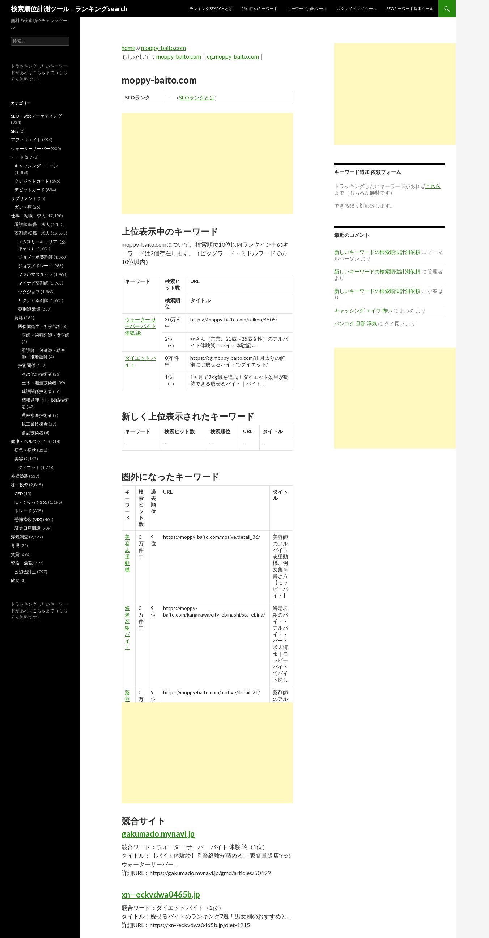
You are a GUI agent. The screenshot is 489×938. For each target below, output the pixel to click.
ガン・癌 (23, 207)
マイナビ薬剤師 (33, 283)
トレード (23, 510)
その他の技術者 (37, 374)
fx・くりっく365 (30, 502)
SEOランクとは (196, 97)
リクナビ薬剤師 (33, 300)
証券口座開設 (27, 528)
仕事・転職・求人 (28, 215)
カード (17, 157)
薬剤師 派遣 (29, 309)
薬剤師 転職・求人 (32, 233)
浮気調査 (19, 537)
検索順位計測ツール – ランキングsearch (69, 9)
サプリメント (24, 198)
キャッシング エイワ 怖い (363, 310)
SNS (14, 131)
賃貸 (15, 554)
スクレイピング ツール (356, 8)
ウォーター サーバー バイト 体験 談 (140, 326)
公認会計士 (25, 571)
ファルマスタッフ (35, 274)
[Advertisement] (207, 163)
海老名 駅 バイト (127, 627)
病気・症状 (25, 450)
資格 (18, 317)
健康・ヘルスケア (28, 441)
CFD (18, 493)
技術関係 (26, 365)
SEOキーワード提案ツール (410, 8)
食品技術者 (32, 432)
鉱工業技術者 (35, 424)
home (128, 47)
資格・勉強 (22, 563)
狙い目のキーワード (260, 8)
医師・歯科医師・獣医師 (45, 335)
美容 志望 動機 (127, 553)
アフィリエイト (26, 139)
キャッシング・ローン (36, 166)
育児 (15, 545)
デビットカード (29, 189)
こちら (39, 72)
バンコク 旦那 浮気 (355, 323)
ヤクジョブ (29, 291)
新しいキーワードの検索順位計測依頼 (377, 252)
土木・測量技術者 (39, 382)
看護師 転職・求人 (32, 224)
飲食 (15, 580)
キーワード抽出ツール (307, 8)
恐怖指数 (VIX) (28, 519)
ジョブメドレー (33, 265)
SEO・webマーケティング (36, 116)
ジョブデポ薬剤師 (35, 257)
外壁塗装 (19, 476)
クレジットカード (31, 181)
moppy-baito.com (163, 47)
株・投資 (19, 484)
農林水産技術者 (37, 415)
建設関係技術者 (37, 391)
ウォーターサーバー (30, 148)
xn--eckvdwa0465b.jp (161, 894)
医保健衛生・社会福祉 (39, 326)
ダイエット (29, 467)
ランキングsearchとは (211, 8)
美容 (18, 458)
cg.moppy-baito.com (233, 56)
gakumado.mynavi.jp (158, 834)
